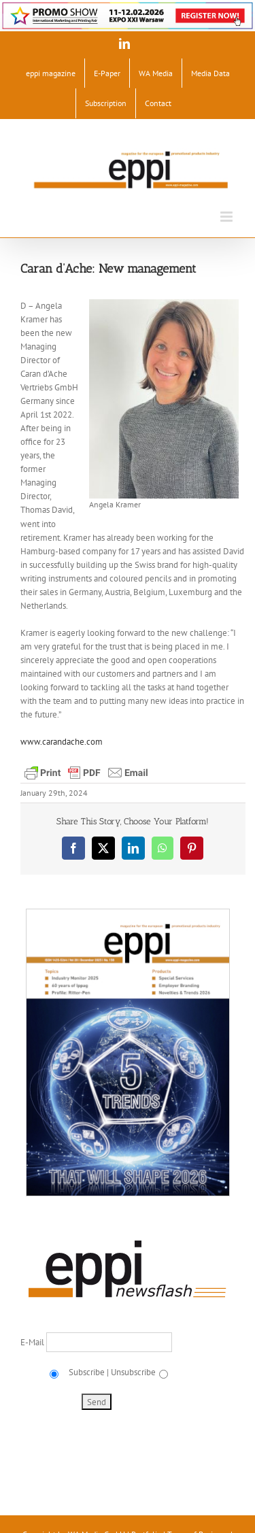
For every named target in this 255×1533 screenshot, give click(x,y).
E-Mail (33, 1342)
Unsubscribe (133, 1372)
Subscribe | (88, 1372)
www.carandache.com (61, 741)
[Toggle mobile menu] (227, 216)
